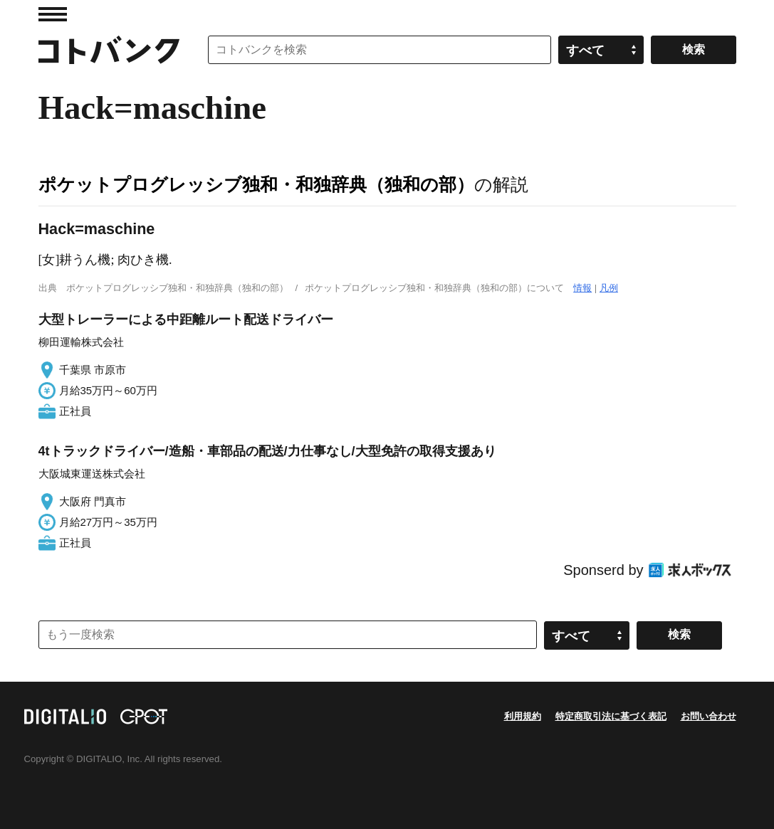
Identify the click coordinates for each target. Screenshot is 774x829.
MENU (52, 14)
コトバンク (108, 50)
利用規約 (522, 716)
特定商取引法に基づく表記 (610, 716)
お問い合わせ (708, 716)
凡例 (609, 288)
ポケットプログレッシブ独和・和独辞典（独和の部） (256, 184)
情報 (582, 288)
